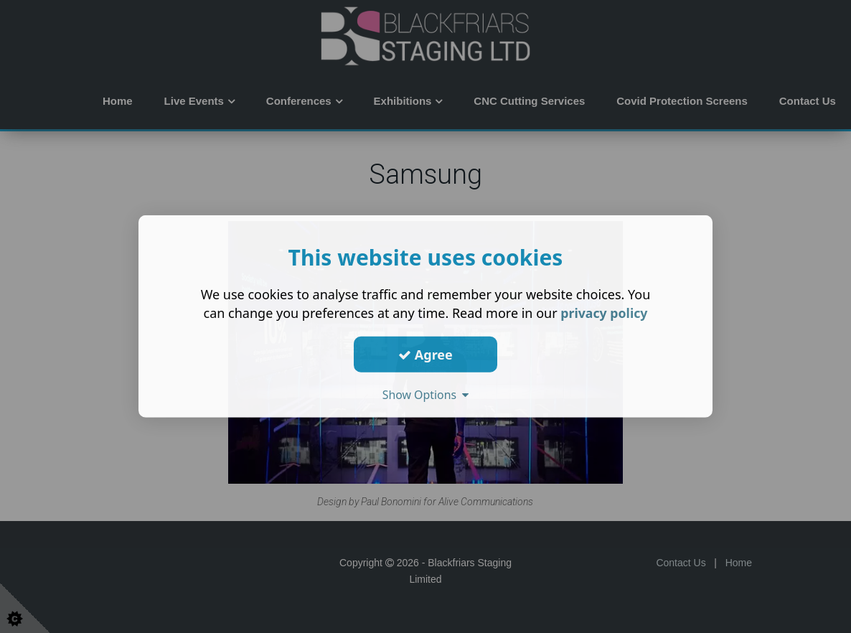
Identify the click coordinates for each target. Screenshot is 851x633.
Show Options (425, 395)
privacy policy (604, 313)
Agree (425, 353)
